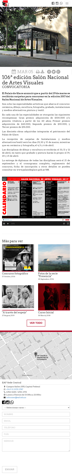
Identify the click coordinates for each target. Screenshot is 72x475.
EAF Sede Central (11, 382)
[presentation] (22, 459)
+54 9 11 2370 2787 (14, 389)
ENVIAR (9, 469)
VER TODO (36, 323)
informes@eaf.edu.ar (16, 397)
